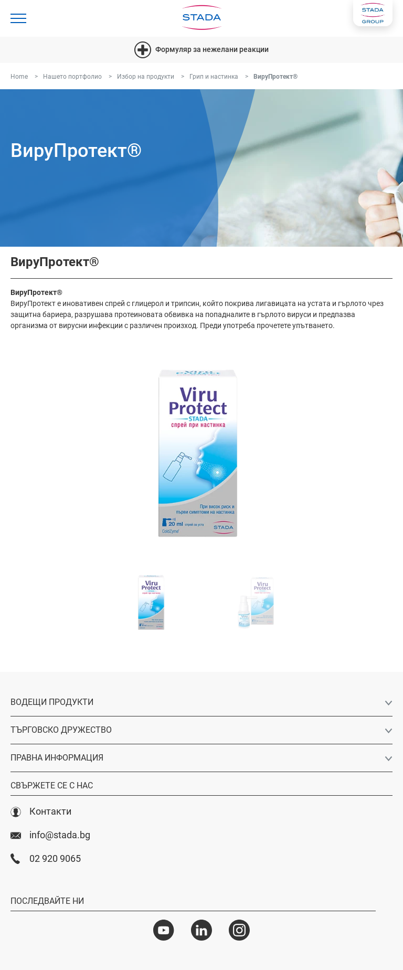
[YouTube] (163, 930)
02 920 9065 (45, 858)
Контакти (40, 811)
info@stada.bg (50, 835)
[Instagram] (239, 930)
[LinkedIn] (201, 930)
